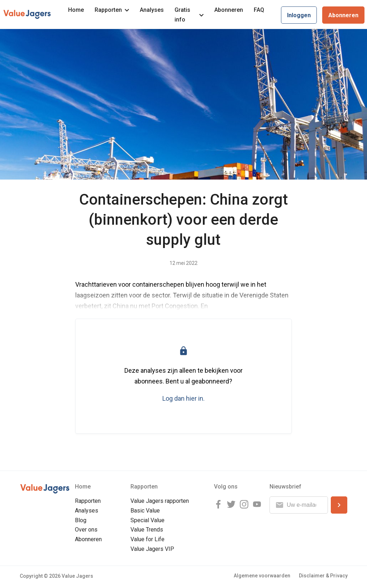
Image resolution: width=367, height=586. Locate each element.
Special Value (147, 520)
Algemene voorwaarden (262, 575)
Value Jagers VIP (152, 548)
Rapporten (112, 9)
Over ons (86, 529)
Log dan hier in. (183, 398)
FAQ (259, 9)
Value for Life (147, 539)
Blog (80, 520)
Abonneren (228, 9)
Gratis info (189, 14)
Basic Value (145, 510)
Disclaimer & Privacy (323, 575)
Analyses (152, 9)
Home (76, 9)
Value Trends (146, 529)
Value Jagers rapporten (159, 500)
